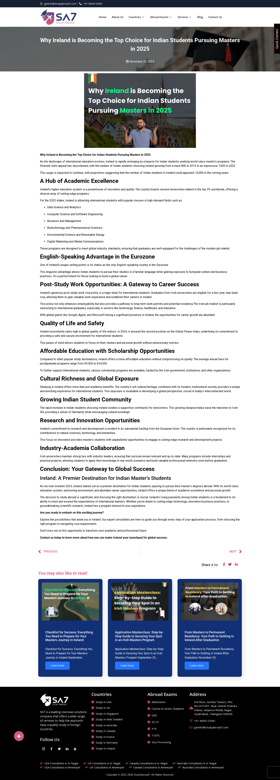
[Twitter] (59, 747)
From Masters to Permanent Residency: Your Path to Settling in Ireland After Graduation (209, 636)
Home (102, 17)
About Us (117, 17)
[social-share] (223, 565)
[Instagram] (43, 747)
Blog (200, 17)
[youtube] (75, 747)
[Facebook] (51, 747)
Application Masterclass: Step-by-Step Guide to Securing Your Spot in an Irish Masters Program (139, 636)
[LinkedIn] (67, 747)
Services (185, 17)
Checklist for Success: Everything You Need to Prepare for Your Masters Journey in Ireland (69, 636)
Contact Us (215, 17)
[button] (19, 736)
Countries (137, 17)
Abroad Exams (161, 17)
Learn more (57, 665)
